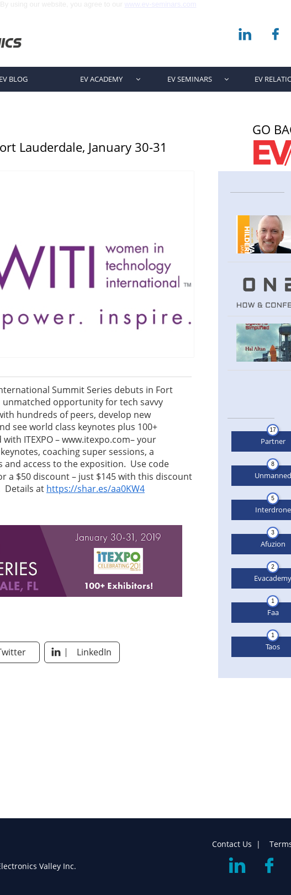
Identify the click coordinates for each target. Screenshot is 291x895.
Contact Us (232, 844)
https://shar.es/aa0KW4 (95, 489)
